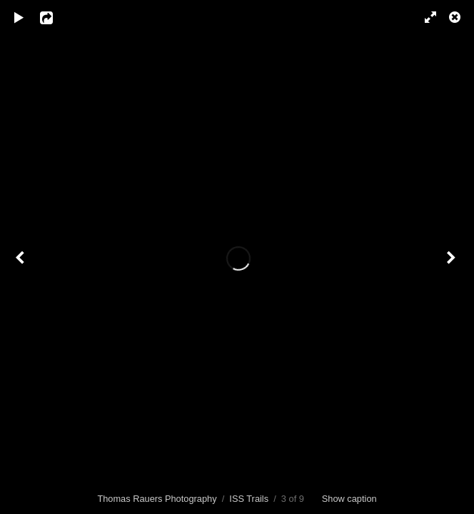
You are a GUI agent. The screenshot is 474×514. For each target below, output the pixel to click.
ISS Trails (248, 498)
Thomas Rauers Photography (156, 498)
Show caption (349, 498)
